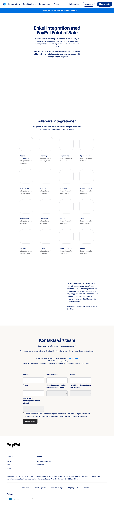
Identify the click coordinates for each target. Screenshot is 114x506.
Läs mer (74, 11)
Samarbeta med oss (44, 461)
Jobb (8, 465)
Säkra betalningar (57, 488)
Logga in (89, 4)
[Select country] (22, 499)
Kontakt (9, 468)
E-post (72, 374)
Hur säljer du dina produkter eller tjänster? (80, 386)
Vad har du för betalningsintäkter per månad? (31, 400)
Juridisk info (24, 488)
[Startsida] (4, 4)
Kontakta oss (30, 421)
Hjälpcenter (74, 4)
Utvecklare (40, 465)
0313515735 (73, 358)
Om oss (9, 461)
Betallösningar (29, 4)
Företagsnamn (51, 374)
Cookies (86, 488)
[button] (26, 151)
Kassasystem (14, 4)
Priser (56, 4)
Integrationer (44, 4)
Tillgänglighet (73, 488)
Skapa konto (104, 4)
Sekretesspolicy (40, 488)
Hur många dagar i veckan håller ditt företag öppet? (56, 386)
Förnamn (26, 374)
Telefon (25, 385)
